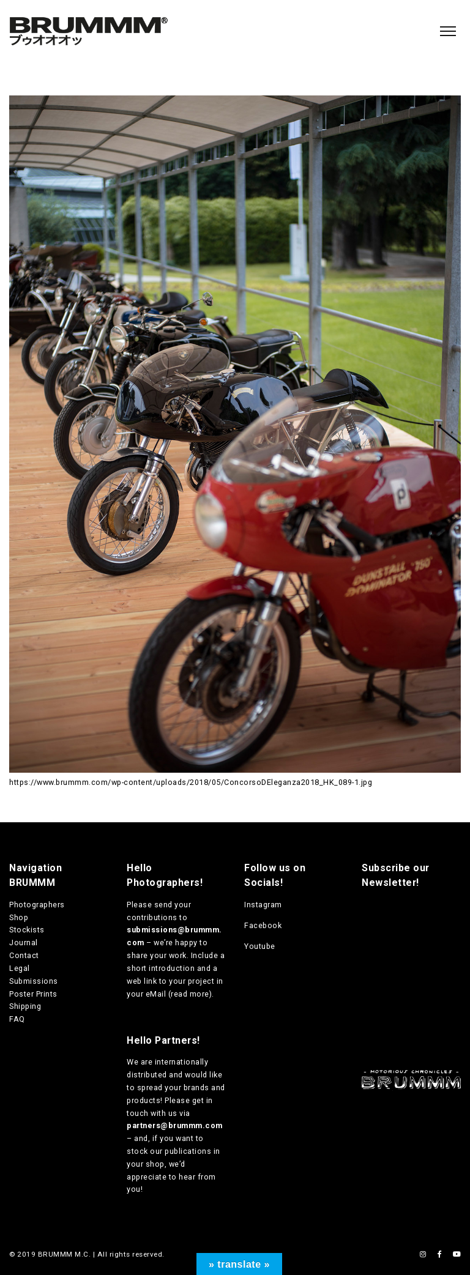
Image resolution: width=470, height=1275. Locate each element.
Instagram (263, 904)
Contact (24, 955)
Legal (19, 968)
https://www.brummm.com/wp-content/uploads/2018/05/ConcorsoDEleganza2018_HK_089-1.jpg (190, 782)
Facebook (263, 925)
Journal (23, 942)
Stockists (27, 929)
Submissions (33, 981)
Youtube (259, 946)
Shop (18, 917)
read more (190, 993)
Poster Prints (33, 993)
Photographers (37, 904)
